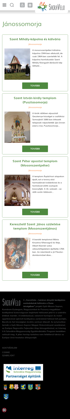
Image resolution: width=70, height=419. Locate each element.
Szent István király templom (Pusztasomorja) (35, 99)
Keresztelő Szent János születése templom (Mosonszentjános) (35, 226)
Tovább (35, 85)
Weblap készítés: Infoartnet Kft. (4, 410)
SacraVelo (52, 6)
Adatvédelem (8, 347)
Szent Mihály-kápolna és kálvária (35, 39)
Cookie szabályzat (8, 354)
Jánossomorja (35, 44)
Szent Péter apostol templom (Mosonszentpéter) (35, 162)
